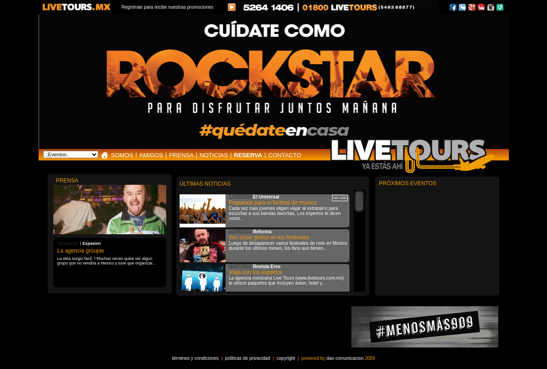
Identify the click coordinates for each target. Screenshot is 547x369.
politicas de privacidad (247, 358)
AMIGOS (151, 155)
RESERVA (248, 155)
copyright (285, 358)
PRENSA (181, 155)
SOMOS (122, 155)
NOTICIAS (214, 155)
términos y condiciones (195, 358)
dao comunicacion (345, 358)
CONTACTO (284, 155)
